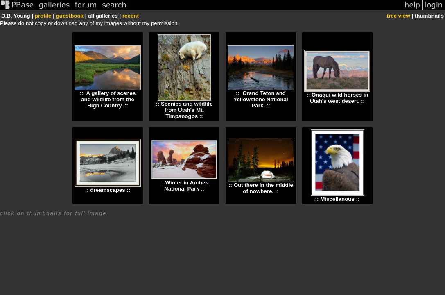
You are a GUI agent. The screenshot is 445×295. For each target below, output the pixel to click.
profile (43, 16)
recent (130, 16)
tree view (398, 16)
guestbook (70, 16)
